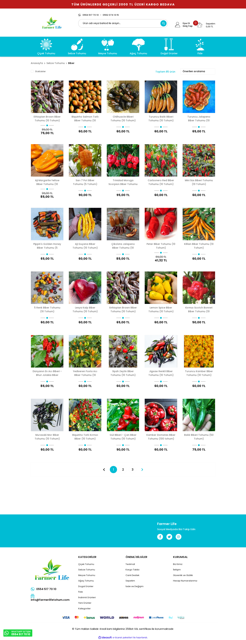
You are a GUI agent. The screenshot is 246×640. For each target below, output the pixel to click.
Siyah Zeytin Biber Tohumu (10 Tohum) (123, 373)
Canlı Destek (132, 575)
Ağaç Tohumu (86, 580)
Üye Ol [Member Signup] (186, 23)
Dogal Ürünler (85, 586)
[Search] (123, 23)
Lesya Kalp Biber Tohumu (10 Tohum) (85, 309)
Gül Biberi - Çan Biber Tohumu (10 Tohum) (123, 436)
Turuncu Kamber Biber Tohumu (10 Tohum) (199, 373)
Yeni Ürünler (84, 603)
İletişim (177, 569)
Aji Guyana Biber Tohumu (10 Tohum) (85, 245)
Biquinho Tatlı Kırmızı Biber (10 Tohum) (85, 436)
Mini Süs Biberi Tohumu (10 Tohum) (199, 182)
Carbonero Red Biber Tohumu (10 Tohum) (161, 182)
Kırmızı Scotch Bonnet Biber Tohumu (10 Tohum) (199, 309)
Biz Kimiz (177, 564)
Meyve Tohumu (86, 575)
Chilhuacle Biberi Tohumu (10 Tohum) (123, 118)
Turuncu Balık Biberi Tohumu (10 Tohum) (161, 118)
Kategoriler (84, 608)
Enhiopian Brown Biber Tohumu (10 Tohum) (123, 309)
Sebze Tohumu (86, 569)
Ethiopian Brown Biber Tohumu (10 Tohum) (47, 118)
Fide (80, 591)
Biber (71, 63)
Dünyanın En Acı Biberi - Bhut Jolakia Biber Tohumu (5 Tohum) (47, 373)
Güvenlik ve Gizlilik (183, 575)
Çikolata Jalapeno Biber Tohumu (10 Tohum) (123, 245)
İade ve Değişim (135, 586)
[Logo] (52, 23)
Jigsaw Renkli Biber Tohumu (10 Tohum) (161, 373)
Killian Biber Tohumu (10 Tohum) (199, 245)
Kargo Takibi (132, 569)
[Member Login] (177, 24)
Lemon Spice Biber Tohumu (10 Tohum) (161, 309)
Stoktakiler (40, 71)
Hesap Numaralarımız (185, 580)
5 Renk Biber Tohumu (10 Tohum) (47, 309)
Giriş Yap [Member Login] (188, 26)
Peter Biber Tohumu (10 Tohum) (161, 245)
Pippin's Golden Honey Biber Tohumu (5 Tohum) (47, 245)
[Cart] (205, 25)
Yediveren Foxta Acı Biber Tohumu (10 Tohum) (85, 373)
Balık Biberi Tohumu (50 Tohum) (199, 436)
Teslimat (130, 564)
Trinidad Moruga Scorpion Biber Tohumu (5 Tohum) (123, 182)
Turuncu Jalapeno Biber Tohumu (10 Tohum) (198, 118)
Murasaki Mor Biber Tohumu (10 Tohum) (47, 436)
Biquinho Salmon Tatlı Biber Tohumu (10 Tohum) (85, 118)
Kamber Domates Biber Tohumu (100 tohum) (160, 436)
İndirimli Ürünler (86, 597)
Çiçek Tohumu (86, 564)
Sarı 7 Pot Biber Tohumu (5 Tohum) (85, 182)
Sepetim (130, 580)
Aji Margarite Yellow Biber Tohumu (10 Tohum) (47, 182)
